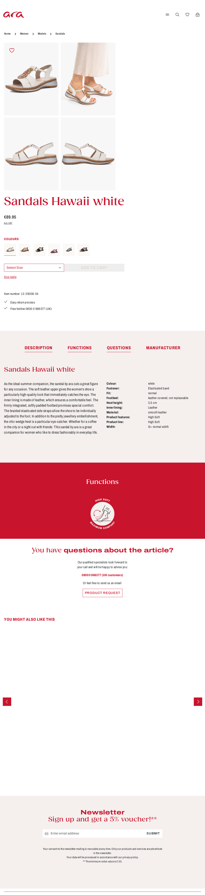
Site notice (81, 829)
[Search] (177, 15)
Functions (132, 821)
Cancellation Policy (88, 821)
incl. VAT (128, 81)
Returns (130, 843)
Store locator (82, 799)
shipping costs (134, 886)
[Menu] (167, 15)
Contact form (33, 822)
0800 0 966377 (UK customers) (102, 452)
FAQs (128, 814)
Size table (130, 135)
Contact (130, 807)
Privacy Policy (84, 843)
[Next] (198, 579)
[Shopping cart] (197, 15)
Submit (153, 710)
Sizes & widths (136, 851)
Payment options (137, 829)
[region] (60, 117)
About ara (80, 814)
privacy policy (130, 734)
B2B (75, 807)
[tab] (38, 225)
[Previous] (7, 579)
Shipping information (141, 836)
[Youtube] (194, 802)
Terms (77, 836)
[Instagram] (181, 816)
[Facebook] (181, 802)
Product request (102, 470)
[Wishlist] (187, 15)
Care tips (131, 799)
